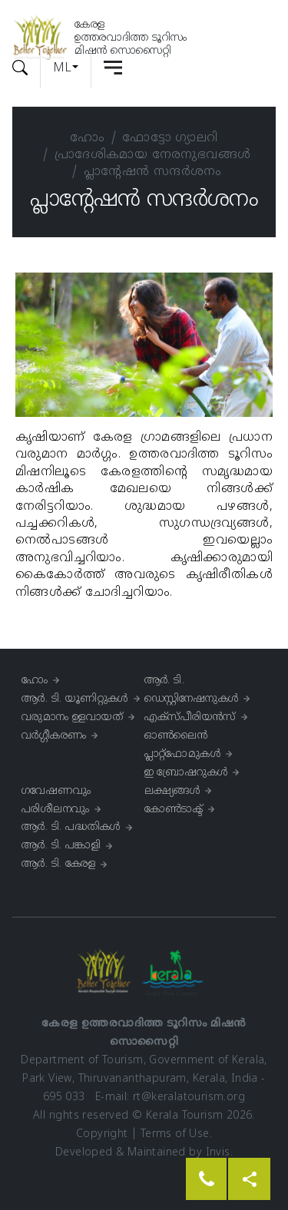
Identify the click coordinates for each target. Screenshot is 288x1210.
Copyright (102, 1134)
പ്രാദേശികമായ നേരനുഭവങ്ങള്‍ (153, 155)
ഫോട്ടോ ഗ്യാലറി (169, 138)
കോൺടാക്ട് (174, 809)
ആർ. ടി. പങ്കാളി (61, 845)
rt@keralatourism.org (189, 1097)
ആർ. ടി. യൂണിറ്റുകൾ (75, 699)
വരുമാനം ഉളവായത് (72, 717)
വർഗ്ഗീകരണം (54, 735)
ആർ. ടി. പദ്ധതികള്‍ (71, 827)
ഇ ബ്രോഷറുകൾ (186, 772)
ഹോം (87, 138)
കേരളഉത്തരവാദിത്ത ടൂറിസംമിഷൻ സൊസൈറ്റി (130, 38)
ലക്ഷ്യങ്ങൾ (172, 791)
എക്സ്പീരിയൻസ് (190, 717)
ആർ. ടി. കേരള (58, 864)
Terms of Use (175, 1134)
